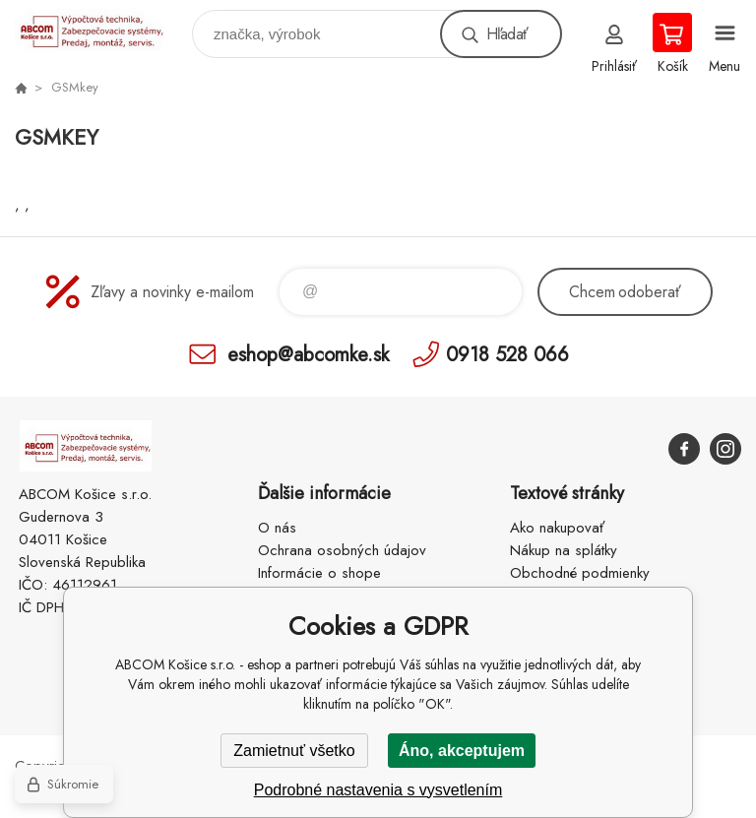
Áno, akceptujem (462, 750)
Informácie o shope (319, 573)
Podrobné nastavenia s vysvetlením (378, 790)
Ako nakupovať (557, 527)
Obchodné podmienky (580, 573)
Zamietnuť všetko (293, 750)
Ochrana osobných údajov (342, 550)
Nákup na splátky (563, 550)
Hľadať (507, 34)
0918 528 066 (507, 354)
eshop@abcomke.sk (308, 354)
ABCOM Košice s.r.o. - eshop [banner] (102, 29)
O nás (277, 527)
